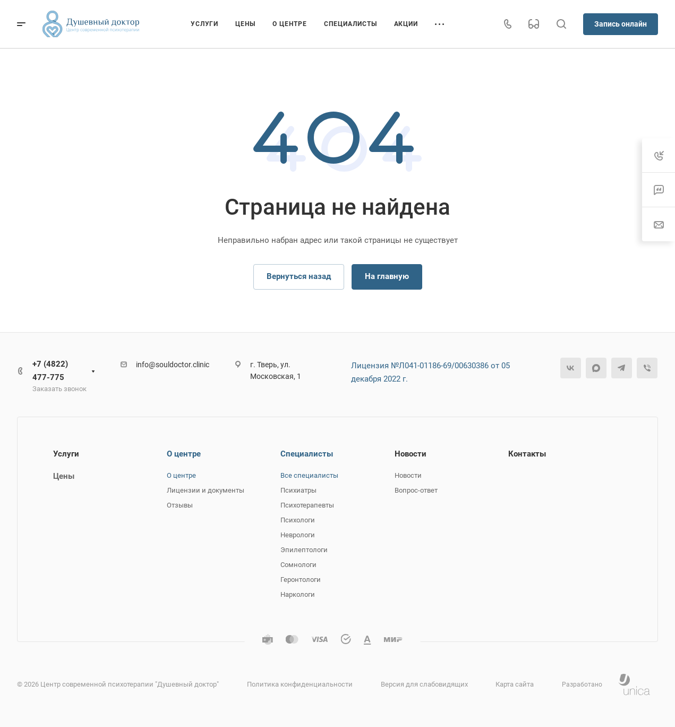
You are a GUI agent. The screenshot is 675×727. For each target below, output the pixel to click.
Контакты (527, 454)
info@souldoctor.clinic (172, 364)
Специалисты (306, 454)
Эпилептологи (304, 550)
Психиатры (298, 490)
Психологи (297, 520)
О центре (184, 454)
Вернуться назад (299, 276)
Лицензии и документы (205, 490)
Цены (63, 476)
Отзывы (180, 505)
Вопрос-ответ (416, 490)
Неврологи (297, 535)
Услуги (66, 454)
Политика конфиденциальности (300, 684)
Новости (410, 454)
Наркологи (297, 594)
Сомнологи (298, 565)
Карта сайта (514, 684)
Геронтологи (300, 580)
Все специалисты (309, 475)
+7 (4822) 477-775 (50, 370)
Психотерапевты (307, 505)
